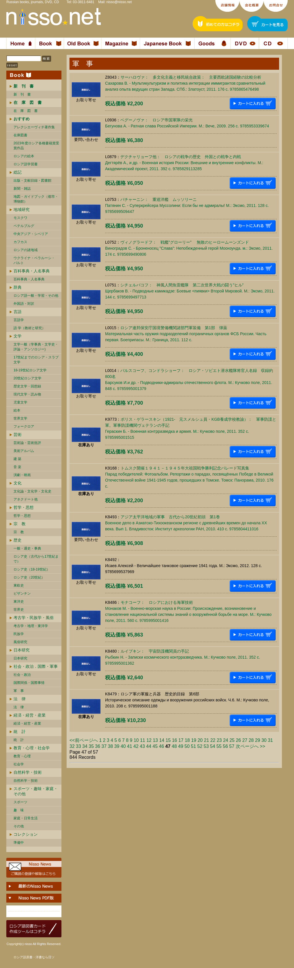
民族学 (18, 634)
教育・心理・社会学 (31, 748)
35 (91, 746)
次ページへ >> (250, 746)
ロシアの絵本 (23, 156)
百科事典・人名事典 (31, 271)
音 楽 (17, 467)
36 (97, 746)
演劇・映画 (22, 475)
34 (85, 746)
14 (161, 740)
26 (238, 740)
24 (225, 740)
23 (219, 740)
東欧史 (18, 585)
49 (180, 746)
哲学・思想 (23, 507)
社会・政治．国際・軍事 (35, 666)
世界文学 (20, 418)
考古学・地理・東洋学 (30, 626)
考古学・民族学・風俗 (33, 617)
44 (148, 746)
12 (149, 740)
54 (212, 746)
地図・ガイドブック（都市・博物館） (35, 199)
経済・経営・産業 (29, 715)
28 (251, 740)
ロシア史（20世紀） (29, 577)
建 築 (17, 459)
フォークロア (23, 426)
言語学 (18, 320)
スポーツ (20, 802)
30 (263, 740)
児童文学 (20, 402)
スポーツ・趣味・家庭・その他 (35, 791)
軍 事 (18, 691)
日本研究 (21, 650)
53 (206, 746)
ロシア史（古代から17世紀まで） (36, 558)
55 (219, 746)
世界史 (18, 610)
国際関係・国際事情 (29, 683)
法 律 (19, 699)
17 (180, 740)
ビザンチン (22, 593)
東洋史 (18, 602)
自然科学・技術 (27, 772)
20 (200, 740)
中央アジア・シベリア (30, 234)
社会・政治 (22, 675)
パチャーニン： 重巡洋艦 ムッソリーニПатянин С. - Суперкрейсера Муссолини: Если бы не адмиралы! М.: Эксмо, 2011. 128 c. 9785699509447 (187, 205)
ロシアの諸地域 (25, 250)
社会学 (18, 764)
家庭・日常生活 (25, 818)
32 (72, 746)
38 (110, 746)
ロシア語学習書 (25, 164)
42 (136, 746)
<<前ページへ (83, 740)
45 (155, 746)
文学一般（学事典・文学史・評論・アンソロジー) (35, 346)
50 (187, 746)
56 (225, 746)
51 (193, 746)
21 (206, 740)
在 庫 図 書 (25, 111)
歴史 (17, 540)
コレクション (25, 834)
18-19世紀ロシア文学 (30, 370)
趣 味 (18, 810)
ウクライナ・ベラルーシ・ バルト (34, 260)
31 (270, 740)
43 (142, 746)
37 (104, 746)
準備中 (18, 843)
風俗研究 (20, 642)
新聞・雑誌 (22, 189)
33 (78, 746)
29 (257, 740)
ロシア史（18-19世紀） (31, 569)
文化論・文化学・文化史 (32, 491)
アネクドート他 (25, 499)
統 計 (19, 731)
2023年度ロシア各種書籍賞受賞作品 (36, 145)
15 (168, 740)
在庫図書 (20, 135)
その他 (18, 826)
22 (212, 740)
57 (231, 746)
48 (174, 746)
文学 (17, 336)
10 (136, 740)
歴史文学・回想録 (27, 386)
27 (244, 740)
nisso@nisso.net (119, 2)
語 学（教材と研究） (29, 328)
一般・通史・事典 (27, 548)
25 (232, 740)
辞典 (17, 287)
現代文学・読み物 (27, 394)
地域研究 (21, 209)
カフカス (20, 242)
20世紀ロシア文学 (27, 378)
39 (116, 746)
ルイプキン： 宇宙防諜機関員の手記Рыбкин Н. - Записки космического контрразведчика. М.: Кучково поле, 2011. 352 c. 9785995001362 (182, 657)
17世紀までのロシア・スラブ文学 (36, 359)
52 (199, 746)
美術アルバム (23, 451)
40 (123, 746)
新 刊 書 (22, 94)
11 (142, 740)
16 (174, 740)
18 (187, 740)
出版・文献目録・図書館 (32, 181)
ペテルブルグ (23, 226)
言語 (17, 311)
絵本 (16, 410)
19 (193, 740)
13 (155, 740)
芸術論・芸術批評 (27, 443)
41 (129, 746)
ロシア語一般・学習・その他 (35, 296)
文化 (17, 483)
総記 (17, 172)
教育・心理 (22, 756)
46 (161, 746)
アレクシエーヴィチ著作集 (34, 127)
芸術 (17, 434)
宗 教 (19, 523)
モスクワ (20, 218)
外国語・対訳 (23, 304)
